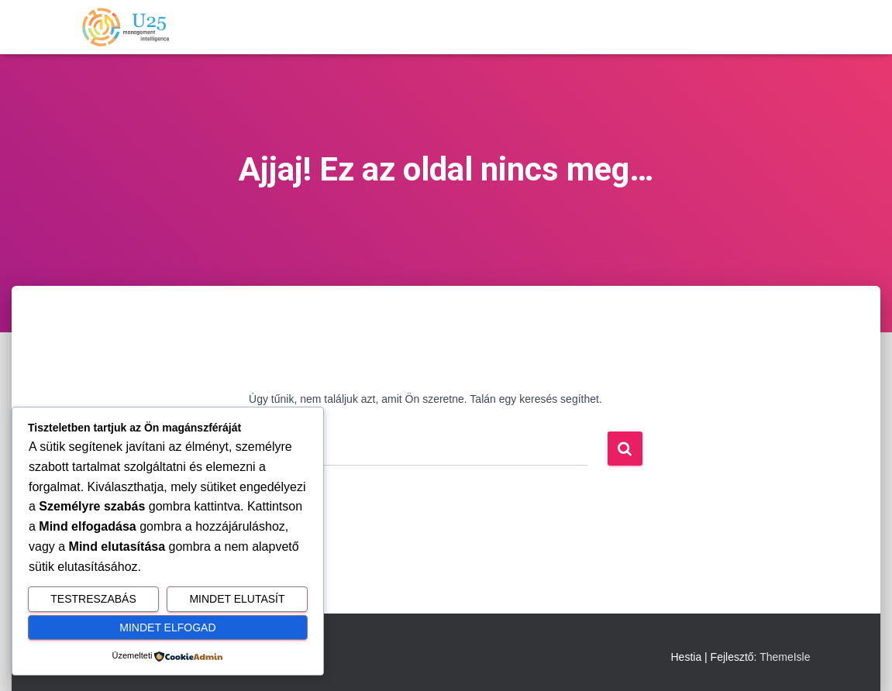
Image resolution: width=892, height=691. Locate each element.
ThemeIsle (784, 657)
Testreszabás (93, 599)
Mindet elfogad (167, 627)
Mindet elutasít (236, 599)
